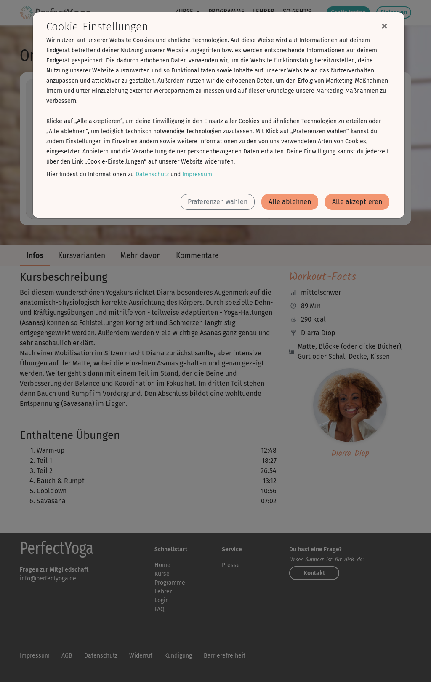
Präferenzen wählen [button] (217, 202)
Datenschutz (152, 174)
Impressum (197, 174)
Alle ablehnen (290, 202)
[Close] (384, 25)
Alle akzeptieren (357, 202)
